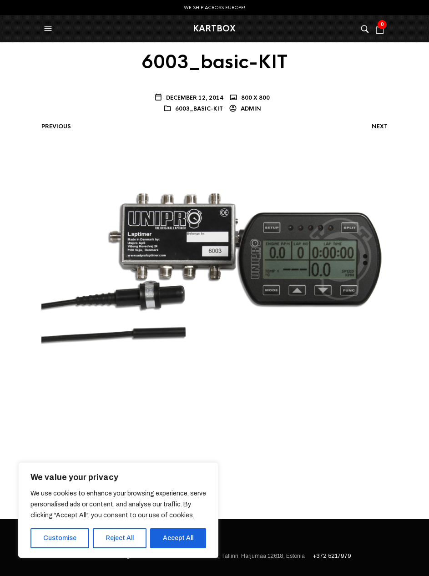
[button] (49, 28)
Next (380, 126)
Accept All (178, 538)
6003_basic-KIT (199, 108)
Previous (56, 126)
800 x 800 (255, 97)
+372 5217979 (332, 556)
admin (250, 108)
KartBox (214, 29)
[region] (118, 510)
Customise (59, 538)
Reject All (120, 538)
